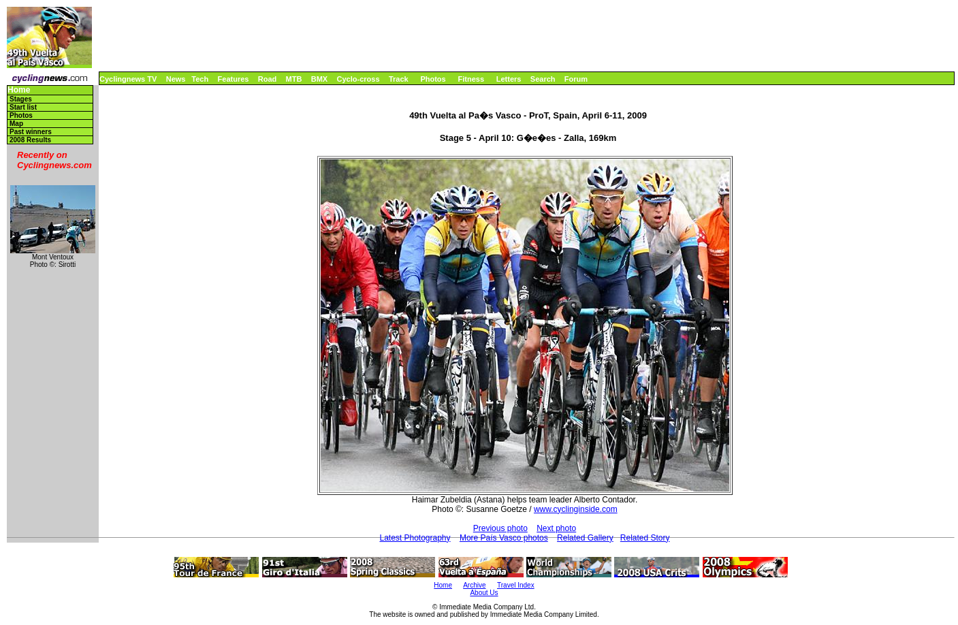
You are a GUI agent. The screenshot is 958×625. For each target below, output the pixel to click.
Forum (576, 79)
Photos (432, 79)
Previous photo (500, 528)
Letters (509, 79)
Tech (199, 79)
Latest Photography (414, 538)
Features (233, 79)
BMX (319, 79)
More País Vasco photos (504, 538)
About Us (484, 592)
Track (399, 79)
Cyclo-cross (358, 79)
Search (543, 79)
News (176, 79)
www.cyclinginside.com (576, 509)
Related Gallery (585, 538)
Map (16, 123)
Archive (474, 585)
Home (18, 90)
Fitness (471, 79)
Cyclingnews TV (128, 79)
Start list (23, 107)
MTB (294, 79)
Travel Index (515, 585)
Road (267, 79)
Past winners (31, 131)
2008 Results (30, 140)
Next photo (556, 528)
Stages (21, 99)
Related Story (645, 538)
